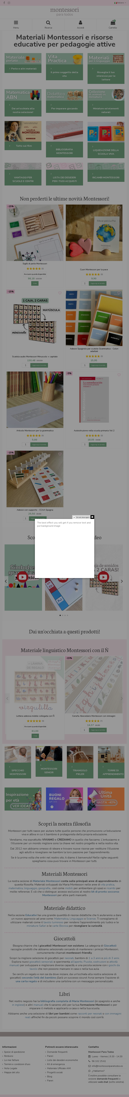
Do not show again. (83, 517)
